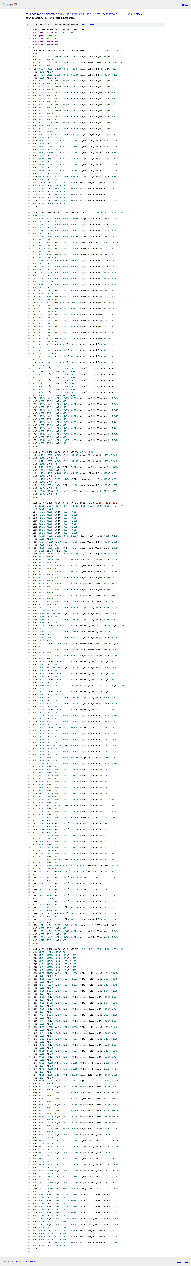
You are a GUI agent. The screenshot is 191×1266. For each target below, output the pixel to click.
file (84, 25)
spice (137, 14)
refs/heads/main (107, 14)
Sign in (185, 4)
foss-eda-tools (34, 14)
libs (67, 14)
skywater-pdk (54, 14)
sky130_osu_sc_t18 (83, 14)
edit (92, 25)
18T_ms (127, 14)
